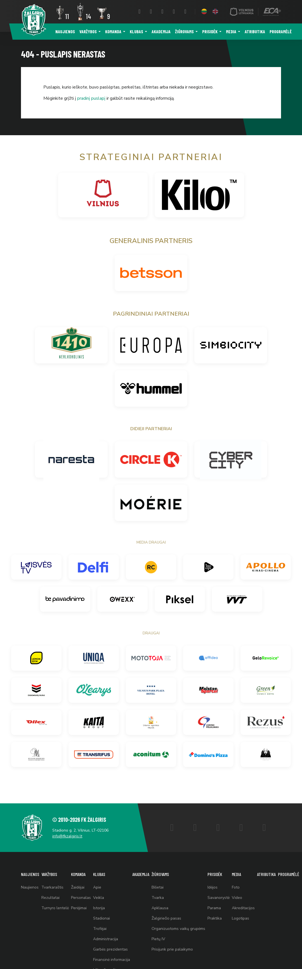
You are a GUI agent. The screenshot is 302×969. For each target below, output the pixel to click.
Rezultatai (50, 897)
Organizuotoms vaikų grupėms (178, 928)
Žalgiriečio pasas (166, 918)
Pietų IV (158, 939)
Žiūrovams (184, 31)
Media (231, 31)
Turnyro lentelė (55, 908)
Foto (236, 887)
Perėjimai (79, 908)
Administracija (105, 939)
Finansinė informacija (111, 959)
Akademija (161, 31)
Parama (214, 908)
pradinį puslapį (91, 98)
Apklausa (160, 908)
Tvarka (158, 897)
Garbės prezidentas (110, 949)
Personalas (81, 897)
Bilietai (158, 887)
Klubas (136, 31)
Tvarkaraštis (52, 887)
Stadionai (101, 918)
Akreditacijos (243, 908)
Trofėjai (100, 928)
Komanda (113, 31)
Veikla (98, 897)
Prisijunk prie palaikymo (172, 949)
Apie (97, 887)
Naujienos (65, 31)
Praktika (214, 918)
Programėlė (281, 31)
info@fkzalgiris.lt (67, 836)
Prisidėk (210, 31)
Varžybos (88, 31)
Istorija (99, 908)
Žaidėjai (77, 887)
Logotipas (240, 918)
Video (237, 897)
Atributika (255, 31)
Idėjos (212, 887)
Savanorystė (218, 897)
